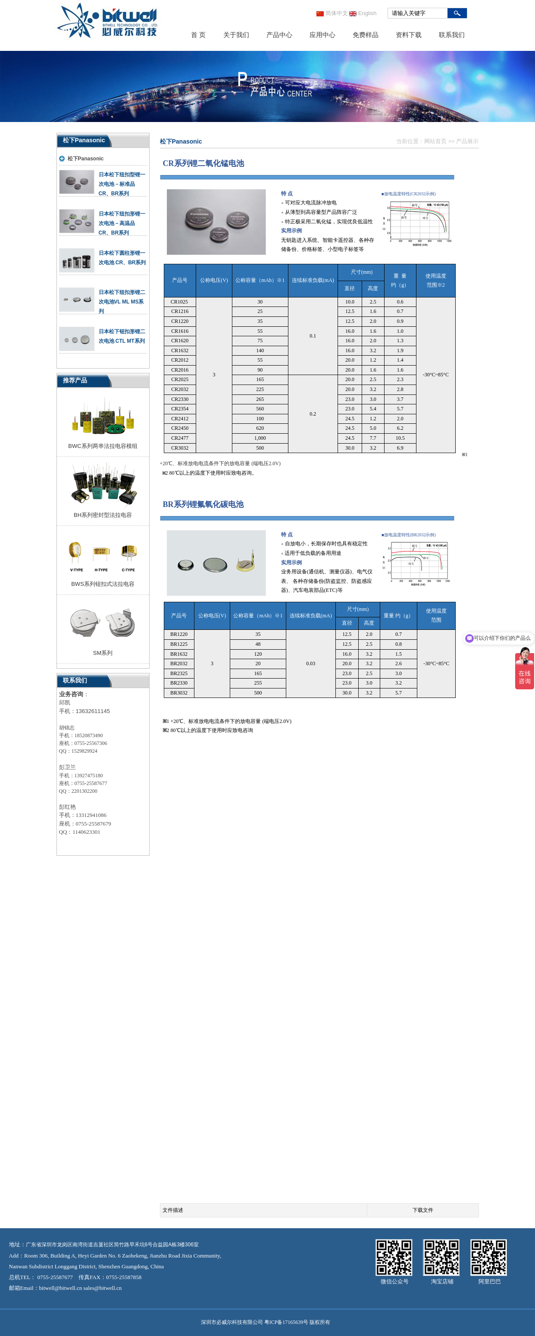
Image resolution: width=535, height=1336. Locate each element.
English (362, 13)
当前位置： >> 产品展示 (437, 141)
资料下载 (409, 34)
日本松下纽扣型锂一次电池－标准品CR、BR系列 (122, 184)
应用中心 (322, 34)
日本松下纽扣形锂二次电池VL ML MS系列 (122, 301)
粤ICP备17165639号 (286, 1322)
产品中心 (279, 34)
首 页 (198, 34)
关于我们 (236, 34)
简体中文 (332, 13)
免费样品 (366, 34)
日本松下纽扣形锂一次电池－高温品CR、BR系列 (122, 223)
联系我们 (452, 34)
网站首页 (435, 141)
